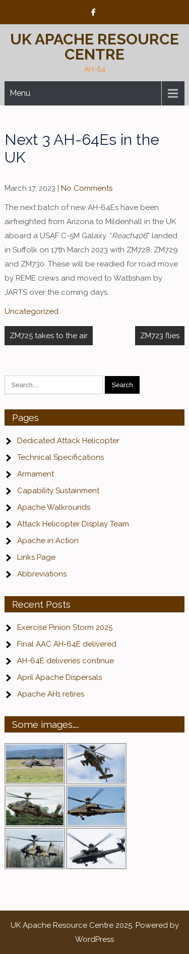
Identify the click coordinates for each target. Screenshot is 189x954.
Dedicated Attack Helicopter (68, 440)
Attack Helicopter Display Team (73, 523)
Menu (20, 93)
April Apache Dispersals (59, 677)
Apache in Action (48, 540)
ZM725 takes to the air (49, 335)
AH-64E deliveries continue (65, 660)
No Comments (86, 188)
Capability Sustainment (58, 490)
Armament (35, 474)
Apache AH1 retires (50, 694)
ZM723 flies (159, 335)
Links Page (36, 557)
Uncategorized (31, 311)
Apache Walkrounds (53, 507)
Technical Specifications (60, 457)
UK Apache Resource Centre (94, 46)
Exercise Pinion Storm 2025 (64, 627)
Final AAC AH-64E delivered (66, 644)
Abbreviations (42, 573)
